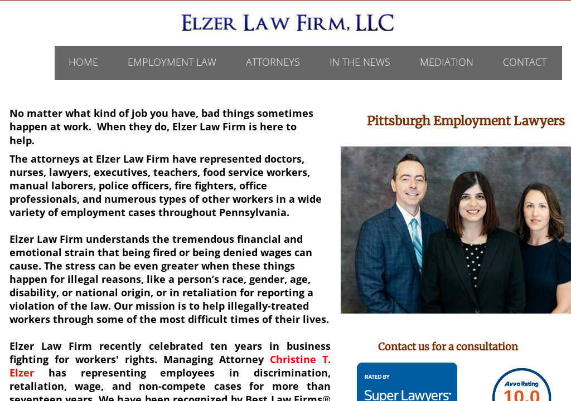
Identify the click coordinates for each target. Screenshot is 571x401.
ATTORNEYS (273, 62)
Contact (524, 62)
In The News (360, 62)
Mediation (446, 62)
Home (83, 62)
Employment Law (172, 62)
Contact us (403, 346)
